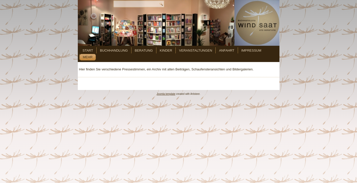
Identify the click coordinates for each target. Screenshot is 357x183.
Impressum (251, 50)
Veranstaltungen (195, 50)
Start (88, 50)
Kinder (166, 50)
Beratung (144, 50)
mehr (88, 57)
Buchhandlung (114, 50)
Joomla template (166, 94)
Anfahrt (226, 50)
